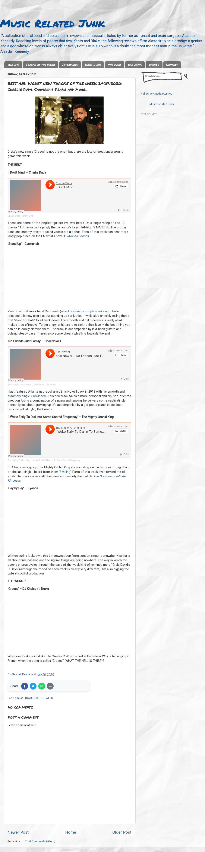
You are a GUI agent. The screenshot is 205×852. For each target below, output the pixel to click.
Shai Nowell (13, 384)
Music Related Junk (52, 23)
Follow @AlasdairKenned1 (157, 93)
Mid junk (114, 64)
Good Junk (93, 64)
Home (70, 832)
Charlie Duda (14, 216)
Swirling (65, 472)
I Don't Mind (27, 216)
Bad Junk (135, 64)
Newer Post (18, 832)
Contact (172, 64)
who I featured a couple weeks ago (85, 311)
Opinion (154, 64)
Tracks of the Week (40, 64)
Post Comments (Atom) (40, 841)
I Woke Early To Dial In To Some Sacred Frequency (56, 460)
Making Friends (78, 236)
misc (20, 698)
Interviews (70, 64)
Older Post (121, 832)
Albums (13, 64)
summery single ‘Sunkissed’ (27, 396)
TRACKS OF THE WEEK (39, 698)
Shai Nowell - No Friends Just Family (38, 384)
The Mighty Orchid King (19, 460)
